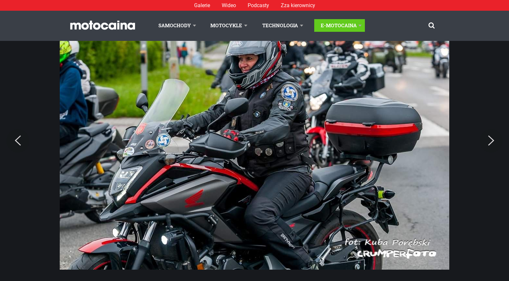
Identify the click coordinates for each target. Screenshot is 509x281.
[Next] (491, 141)
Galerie (202, 5)
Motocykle (226, 25)
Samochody (174, 25)
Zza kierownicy (298, 5)
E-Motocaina (339, 25)
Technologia (280, 25)
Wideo (229, 5)
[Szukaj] (431, 25)
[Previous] (17, 141)
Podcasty (258, 5)
